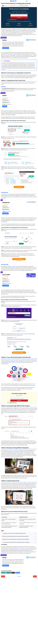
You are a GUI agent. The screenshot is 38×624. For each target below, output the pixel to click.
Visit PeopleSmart (5, 211)
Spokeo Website (10, 120)
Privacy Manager (31, 608)
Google (8, 408)
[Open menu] (27, 1)
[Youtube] (32, 609)
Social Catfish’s (13, 264)
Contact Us (30, 606)
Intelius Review (31, 595)
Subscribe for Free (27, 583)
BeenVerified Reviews (32, 599)
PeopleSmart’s (6, 192)
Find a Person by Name (14, 623)
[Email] (34, 609)
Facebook (9, 360)
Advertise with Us (31, 605)
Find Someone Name (5, 602)
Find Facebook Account (5, 614)
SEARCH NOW (28, 15)
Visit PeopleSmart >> (19, 257)
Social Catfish (5, 262)
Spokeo (4, 38)
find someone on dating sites (13, 446)
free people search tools (28, 451)
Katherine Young (5, 5)
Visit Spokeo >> (19, 185)
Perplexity (9, 568)
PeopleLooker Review (32, 597)
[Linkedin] (30, 609)
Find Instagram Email (23, 618)
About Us (29, 604)
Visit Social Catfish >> (19, 350)
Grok (13, 568)
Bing (12, 408)
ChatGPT (4, 568)
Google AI (18, 568)
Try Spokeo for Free (5, 45)
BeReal (19, 360)
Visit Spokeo (4, 104)
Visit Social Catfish (5, 283)
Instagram (14, 360)
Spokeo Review (31, 593)
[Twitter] (28, 609)
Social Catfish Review (32, 596)
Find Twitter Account (5, 618)
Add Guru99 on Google (24, 5)
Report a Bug (19, 572)
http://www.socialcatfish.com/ (12, 299)
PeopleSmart (28, 60)
